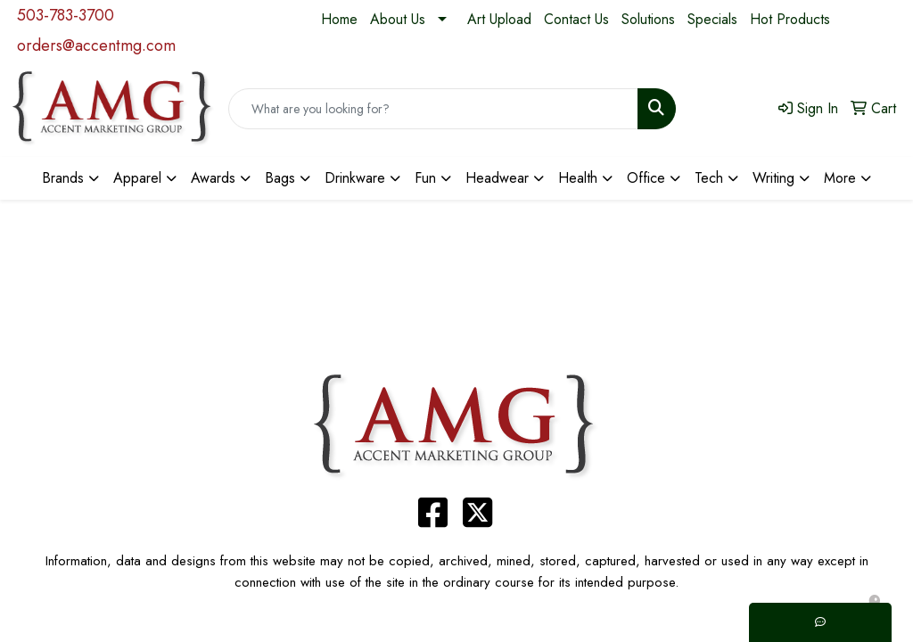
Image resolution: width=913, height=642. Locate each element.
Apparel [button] (137, 178)
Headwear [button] (497, 178)
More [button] (840, 178)
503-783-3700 (65, 15)
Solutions (648, 19)
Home (339, 19)
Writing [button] (773, 178)
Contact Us (576, 19)
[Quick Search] (433, 108)
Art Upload (499, 19)
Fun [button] (425, 178)
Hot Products (790, 19)
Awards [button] (213, 178)
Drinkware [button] (355, 178)
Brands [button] (63, 178)
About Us (397, 19)
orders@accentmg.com (96, 45)
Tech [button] (709, 178)
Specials (712, 19)
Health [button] (577, 178)
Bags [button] (280, 178)
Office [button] (646, 178)
